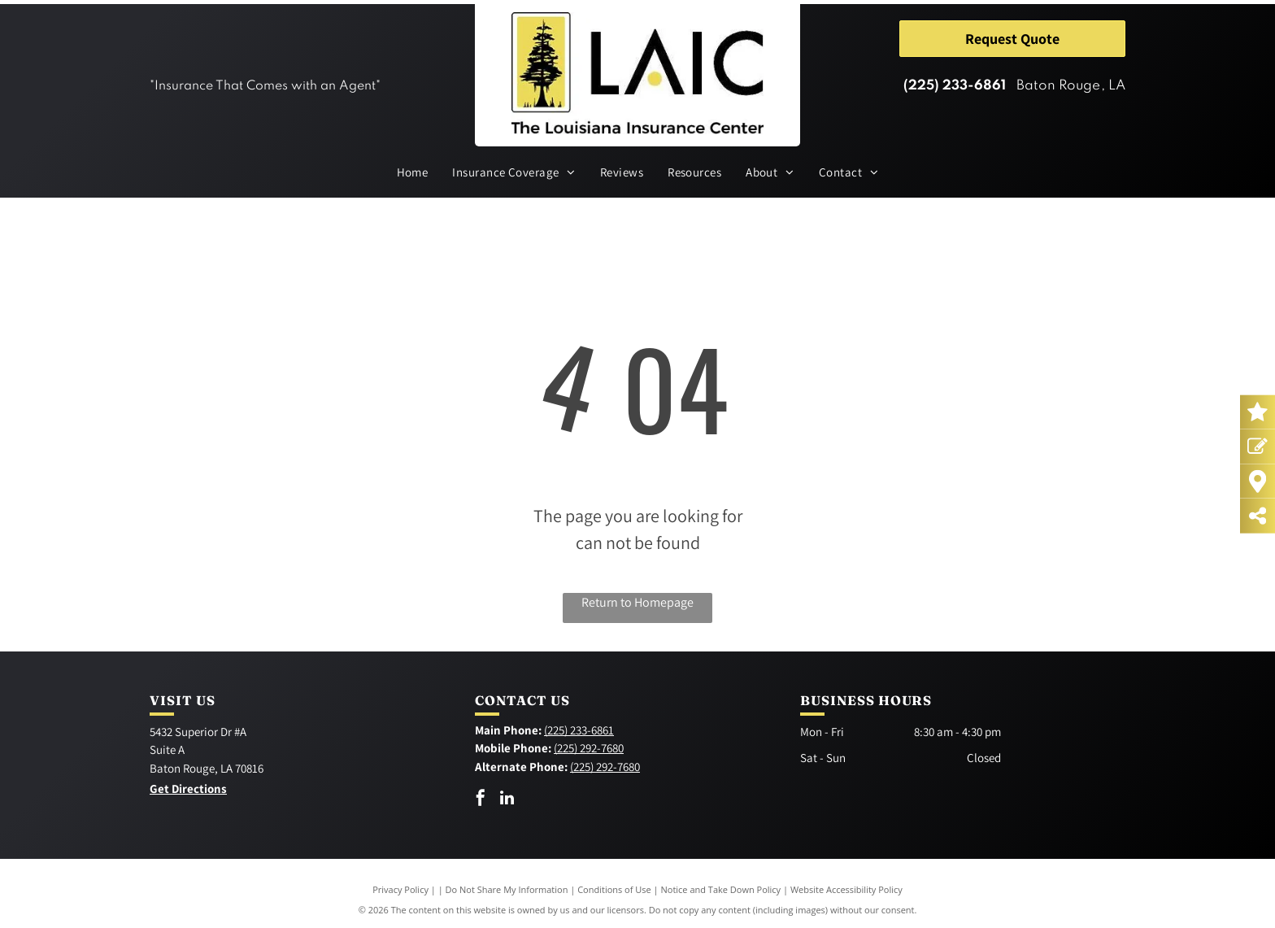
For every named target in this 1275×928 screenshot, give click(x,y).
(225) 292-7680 (589, 748)
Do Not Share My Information (507, 889)
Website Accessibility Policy (846, 889)
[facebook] (480, 800)
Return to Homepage (637, 602)
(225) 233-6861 (954, 86)
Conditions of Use (614, 889)
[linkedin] (507, 800)
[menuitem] (413, 172)
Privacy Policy (400, 889)
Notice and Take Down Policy (721, 889)
